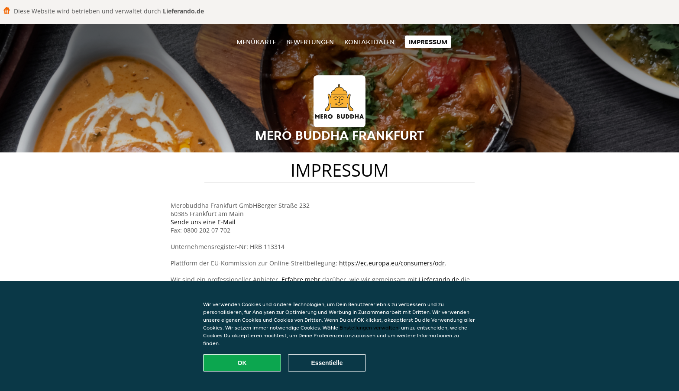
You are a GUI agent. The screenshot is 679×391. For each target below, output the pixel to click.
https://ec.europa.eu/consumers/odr (392, 263)
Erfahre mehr (300, 279)
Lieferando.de (439, 279)
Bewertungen (310, 41)
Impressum (428, 41)
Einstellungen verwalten (369, 327)
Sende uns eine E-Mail (203, 222)
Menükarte (256, 41)
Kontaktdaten (369, 41)
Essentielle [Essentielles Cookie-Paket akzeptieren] (327, 362)
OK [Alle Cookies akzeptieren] (242, 362)
